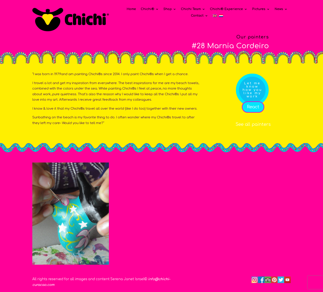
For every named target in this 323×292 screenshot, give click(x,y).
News (279, 9)
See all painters (253, 124)
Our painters (252, 37)
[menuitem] (215, 16)
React (253, 106)
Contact (197, 15)
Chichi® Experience (226, 9)
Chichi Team (191, 9)
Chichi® (147, 9)
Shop (167, 9)
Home (131, 9)
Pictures (258, 9)
